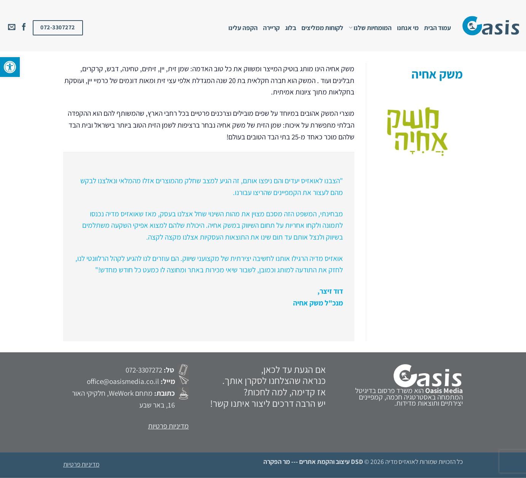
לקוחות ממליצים (322, 27)
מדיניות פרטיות (168, 426)
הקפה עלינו (243, 27)
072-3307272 (144, 370)
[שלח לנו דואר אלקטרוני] (12, 27)
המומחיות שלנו (370, 27)
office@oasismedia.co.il (123, 381)
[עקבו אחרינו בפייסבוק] (24, 27)
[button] (10, 67)
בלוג (290, 27)
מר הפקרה (276, 461)
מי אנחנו (408, 27)
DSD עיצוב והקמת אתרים (331, 461)
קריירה (271, 27)
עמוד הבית (437, 27)
